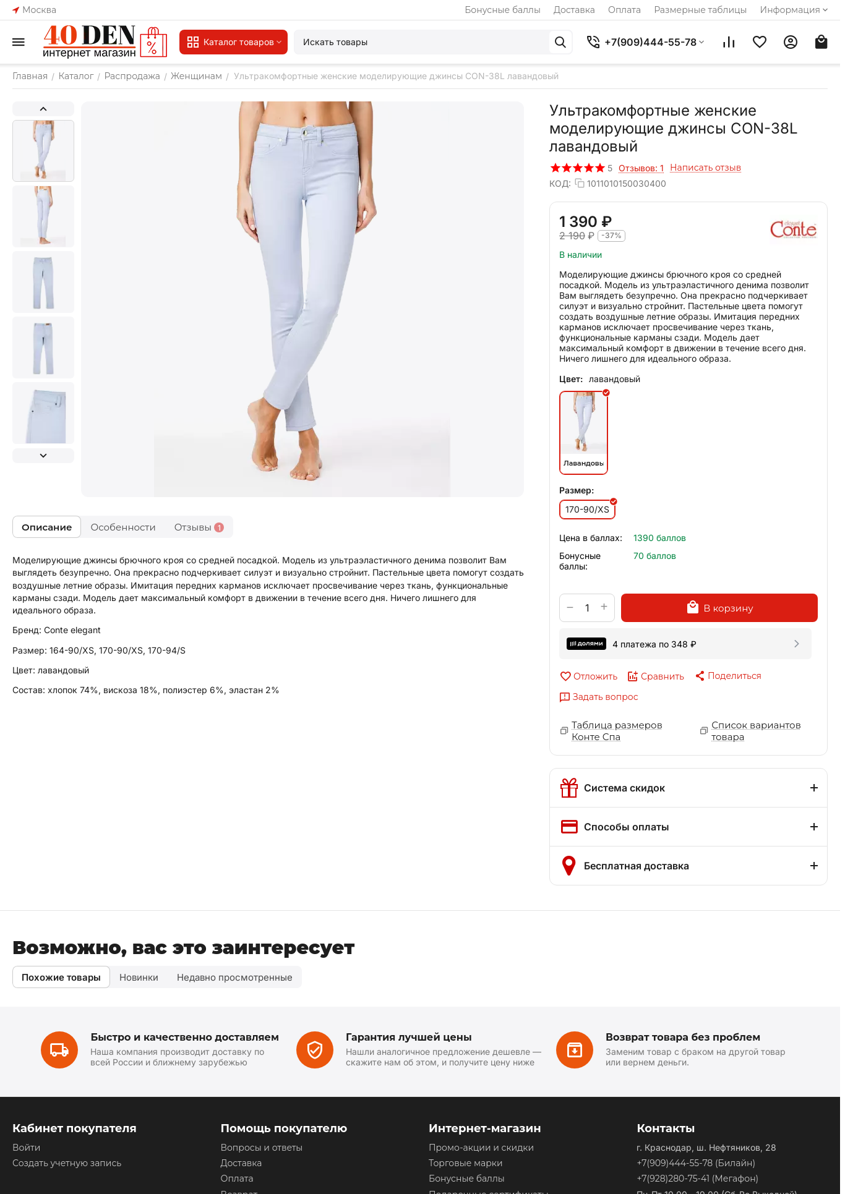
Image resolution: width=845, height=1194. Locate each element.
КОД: (560, 183)
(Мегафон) (697, 1178)
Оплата (624, 9)
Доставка (574, 9)
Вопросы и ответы (261, 1147)
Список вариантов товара (755, 731)
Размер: (576, 490)
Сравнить (655, 676)
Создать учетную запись (66, 1163)
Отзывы (199, 527)
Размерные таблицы (700, 9)
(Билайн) (696, 1163)
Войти (26, 1147)
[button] (727, 676)
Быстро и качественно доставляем (184, 1037)
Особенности (122, 527)
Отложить (588, 676)
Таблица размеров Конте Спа (617, 731)
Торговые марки (466, 1163)
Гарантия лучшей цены (409, 1037)
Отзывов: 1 (641, 168)
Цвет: (571, 378)
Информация (795, 9)
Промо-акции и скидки (481, 1147)
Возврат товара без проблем (683, 1037)
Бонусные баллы (503, 9)
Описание (47, 527)
